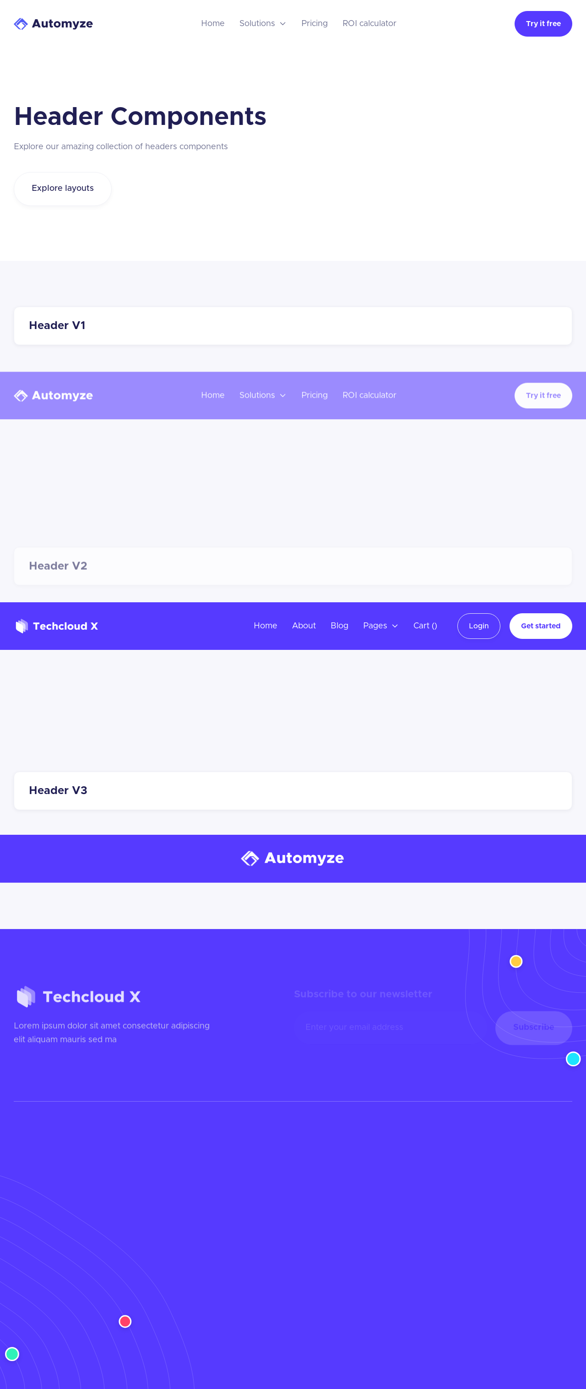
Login (479, 626)
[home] (54, 24)
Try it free (543, 23)
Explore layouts (63, 188)
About (304, 626)
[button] (263, 24)
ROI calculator (369, 24)
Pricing (314, 24)
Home (213, 24)
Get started (541, 626)
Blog (339, 626)
